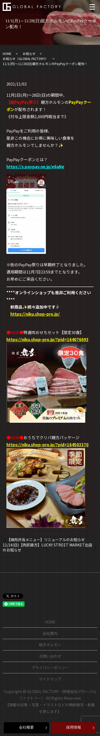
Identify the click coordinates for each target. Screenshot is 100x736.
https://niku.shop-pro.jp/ (35, 314)
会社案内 (50, 633)
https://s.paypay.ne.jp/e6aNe (35, 166)
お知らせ (29, 53)
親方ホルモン (50, 644)
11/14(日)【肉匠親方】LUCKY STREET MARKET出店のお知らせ (47, 547)
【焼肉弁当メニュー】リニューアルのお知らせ (46, 539)
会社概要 (26, 727)
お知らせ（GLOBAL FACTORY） (25, 58)
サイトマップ (50, 679)
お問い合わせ (50, 656)
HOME (7, 53)
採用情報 (73, 727)
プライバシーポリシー (50, 667)
